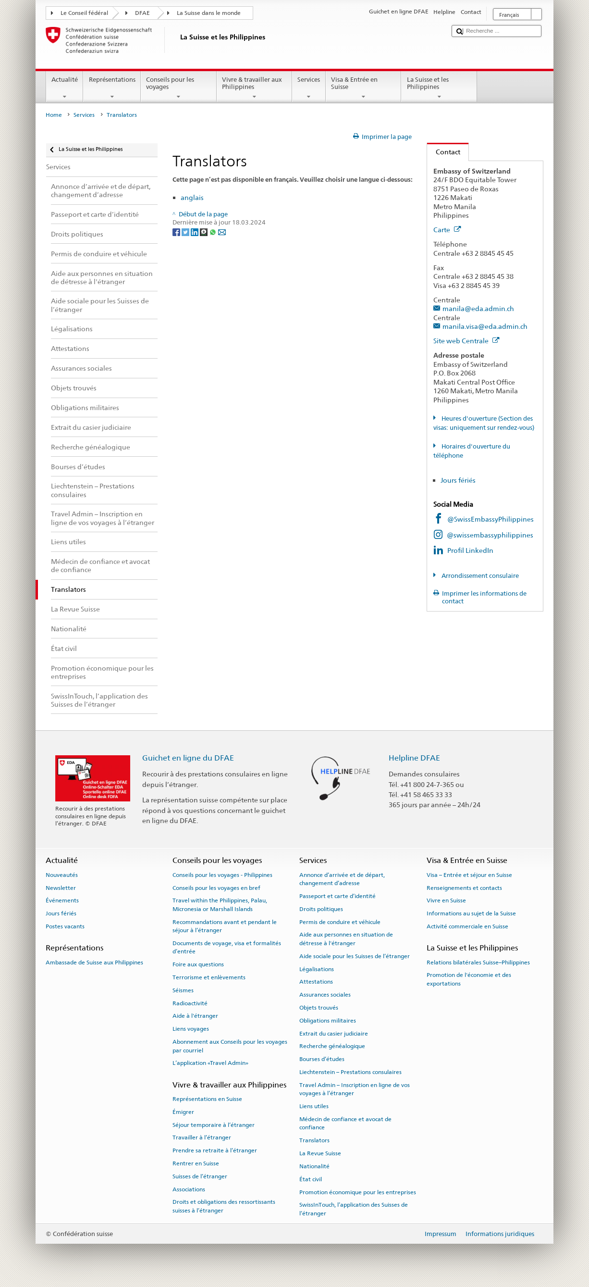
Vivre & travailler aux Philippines (254, 88)
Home (54, 115)
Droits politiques (321, 909)
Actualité (65, 88)
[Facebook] (177, 231)
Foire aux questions (198, 964)
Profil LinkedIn (470, 550)
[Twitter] (186, 231)
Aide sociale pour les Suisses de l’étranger (354, 956)
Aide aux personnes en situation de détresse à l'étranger (346, 938)
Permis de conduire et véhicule (339, 921)
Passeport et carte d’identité (337, 896)
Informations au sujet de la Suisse (471, 913)
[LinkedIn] (195, 231)
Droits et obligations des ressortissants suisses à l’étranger (223, 1206)
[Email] (222, 231)
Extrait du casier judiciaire (333, 1033)
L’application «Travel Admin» (210, 1063)
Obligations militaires (327, 1020)
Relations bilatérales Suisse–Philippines (478, 962)
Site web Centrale (466, 341)
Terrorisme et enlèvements (208, 977)
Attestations (316, 981)
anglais (192, 197)
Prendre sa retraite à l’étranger (214, 1150)
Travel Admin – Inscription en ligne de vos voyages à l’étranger (354, 1089)
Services (309, 88)
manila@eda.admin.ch (478, 308)
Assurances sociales (325, 994)
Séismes (183, 990)
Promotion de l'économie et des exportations (469, 979)
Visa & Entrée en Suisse (363, 88)
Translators (314, 1140)
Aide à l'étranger (195, 1015)
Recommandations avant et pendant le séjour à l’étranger (224, 925)
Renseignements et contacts (464, 887)
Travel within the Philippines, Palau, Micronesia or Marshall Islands (219, 904)
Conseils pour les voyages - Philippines (222, 875)
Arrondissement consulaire (479, 575)
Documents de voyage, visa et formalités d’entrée (226, 947)
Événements (62, 900)
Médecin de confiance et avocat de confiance (345, 1123)
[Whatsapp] (213, 231)
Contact (443, 152)
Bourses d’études (321, 1059)
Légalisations (316, 968)
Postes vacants (65, 926)
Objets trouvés (318, 1007)
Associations (188, 1189)
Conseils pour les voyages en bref (216, 887)
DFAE (142, 13)
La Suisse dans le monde (209, 13)
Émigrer (183, 1112)
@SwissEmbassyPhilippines (490, 519)
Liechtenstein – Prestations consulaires (350, 1072)
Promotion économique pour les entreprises (357, 1191)
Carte (447, 229)
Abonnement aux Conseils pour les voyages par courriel (229, 1045)
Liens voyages (190, 1028)
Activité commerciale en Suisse (467, 926)
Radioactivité (190, 1003)
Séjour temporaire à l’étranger (213, 1124)
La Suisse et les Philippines (439, 88)
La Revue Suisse (320, 1153)
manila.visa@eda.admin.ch (485, 326)
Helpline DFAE (414, 757)
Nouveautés (62, 875)
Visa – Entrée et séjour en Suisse (469, 875)
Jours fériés (458, 480)
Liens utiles (314, 1106)
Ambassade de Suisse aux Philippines (94, 962)
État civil (310, 1179)
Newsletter (61, 887)
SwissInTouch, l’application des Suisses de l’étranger (353, 1208)
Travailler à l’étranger (201, 1137)
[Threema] (204, 231)
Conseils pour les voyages (178, 88)
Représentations (112, 88)
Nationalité (314, 1166)
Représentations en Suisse (207, 1099)
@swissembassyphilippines (490, 535)
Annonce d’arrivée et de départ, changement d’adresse (342, 879)
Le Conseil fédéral (84, 13)
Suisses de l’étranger (199, 1176)
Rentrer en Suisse (195, 1163)
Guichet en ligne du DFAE (188, 757)
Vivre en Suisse (446, 900)
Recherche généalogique (332, 1046)
